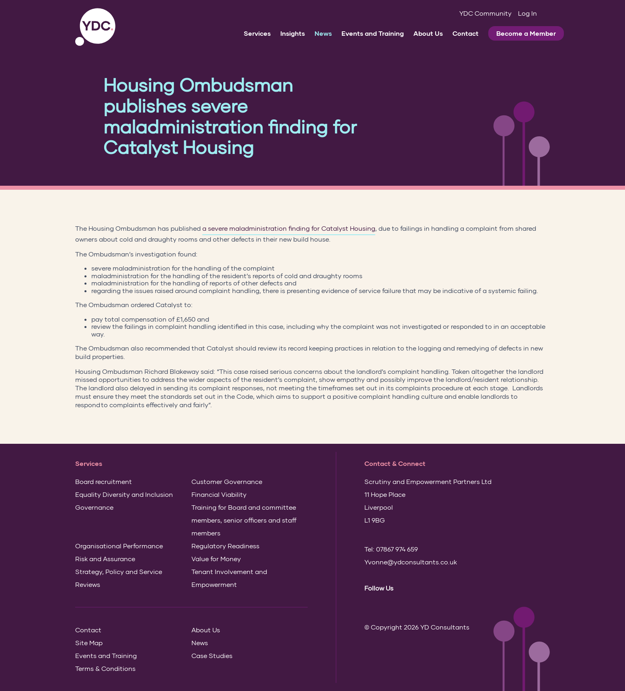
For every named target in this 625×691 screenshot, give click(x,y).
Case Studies (211, 655)
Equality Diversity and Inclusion (124, 494)
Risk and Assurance (105, 558)
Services (257, 33)
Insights (292, 33)
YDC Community (485, 13)
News (323, 33)
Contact (465, 33)
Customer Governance (226, 481)
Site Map (89, 642)
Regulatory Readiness (225, 546)
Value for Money (216, 558)
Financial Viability (219, 494)
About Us (428, 33)
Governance (94, 507)
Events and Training (372, 33)
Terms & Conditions (105, 668)
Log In (527, 13)
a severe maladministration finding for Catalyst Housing (288, 228)
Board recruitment (103, 481)
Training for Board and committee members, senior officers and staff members (243, 520)
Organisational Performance (119, 546)
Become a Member (526, 33)
